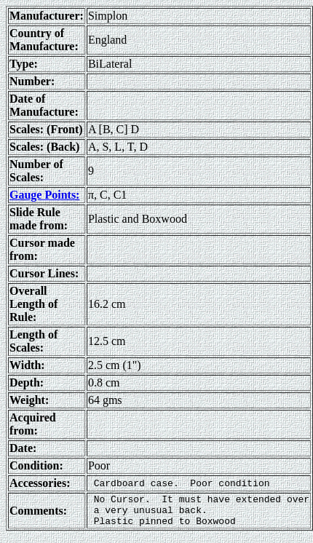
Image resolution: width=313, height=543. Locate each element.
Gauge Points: (44, 195)
